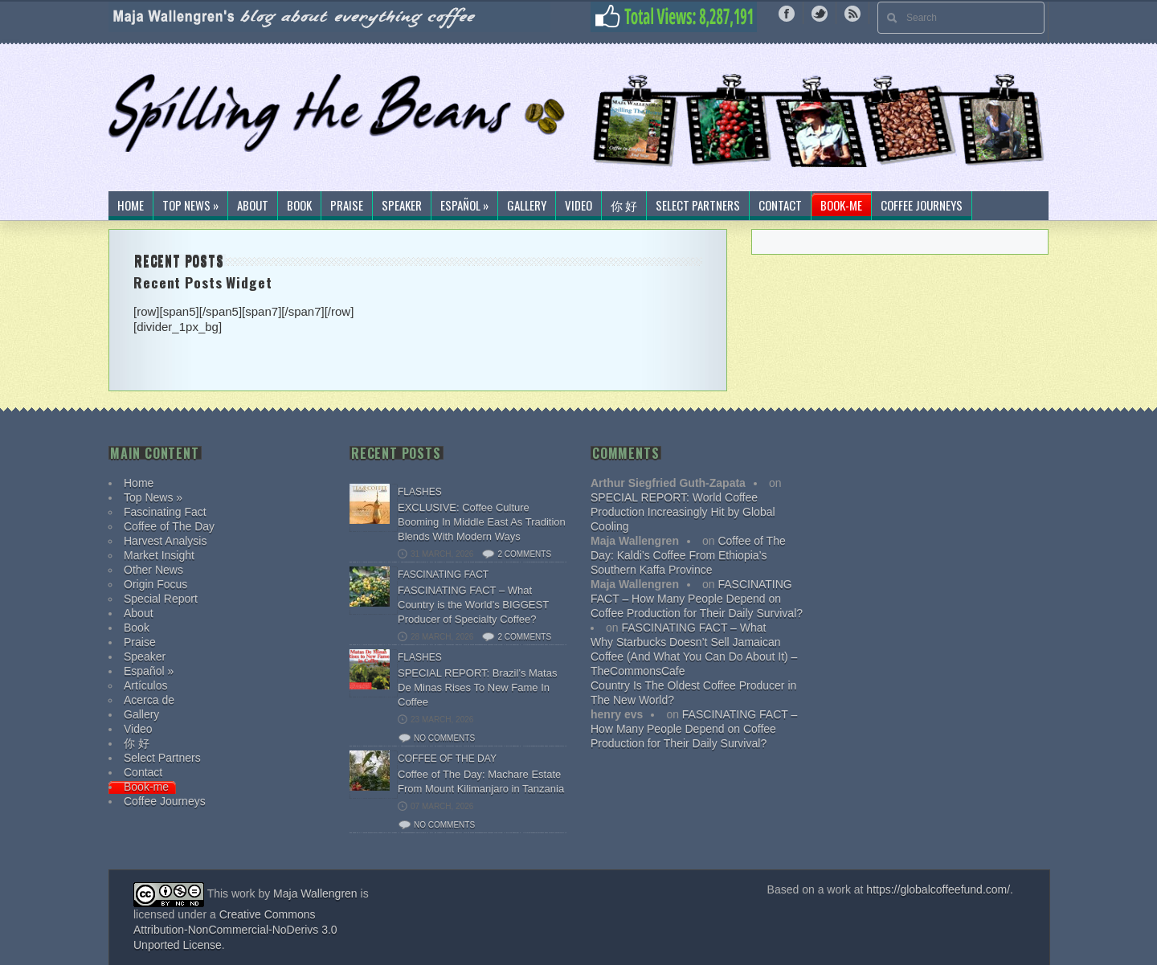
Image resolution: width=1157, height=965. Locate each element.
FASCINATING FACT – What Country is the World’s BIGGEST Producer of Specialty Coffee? (473, 604)
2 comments (524, 554)
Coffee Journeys (922, 206)
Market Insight (159, 555)
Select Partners (698, 206)
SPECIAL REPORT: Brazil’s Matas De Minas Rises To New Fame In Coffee (477, 687)
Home (130, 206)
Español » (464, 206)
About (252, 206)
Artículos (145, 685)
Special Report (161, 598)
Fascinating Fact (165, 511)
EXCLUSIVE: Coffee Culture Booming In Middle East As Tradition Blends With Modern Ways (482, 521)
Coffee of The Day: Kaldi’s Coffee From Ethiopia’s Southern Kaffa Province (688, 555)
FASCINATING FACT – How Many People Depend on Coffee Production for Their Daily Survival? (697, 598)
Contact (780, 206)
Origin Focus (155, 584)
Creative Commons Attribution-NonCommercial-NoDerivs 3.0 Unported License (235, 929)
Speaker (402, 206)
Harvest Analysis (165, 540)
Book (299, 206)
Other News (153, 569)
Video (578, 206)
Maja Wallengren (315, 893)
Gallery (526, 206)
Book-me (841, 206)
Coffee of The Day (169, 526)
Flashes (420, 491)
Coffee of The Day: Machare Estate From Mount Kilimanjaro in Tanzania (481, 781)
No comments (444, 738)
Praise (346, 206)
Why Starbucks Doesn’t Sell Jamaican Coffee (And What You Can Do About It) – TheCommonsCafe (694, 656)
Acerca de (149, 699)
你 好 (624, 206)
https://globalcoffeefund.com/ (938, 889)
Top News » (190, 206)
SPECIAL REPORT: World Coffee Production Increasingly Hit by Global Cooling (683, 512)
